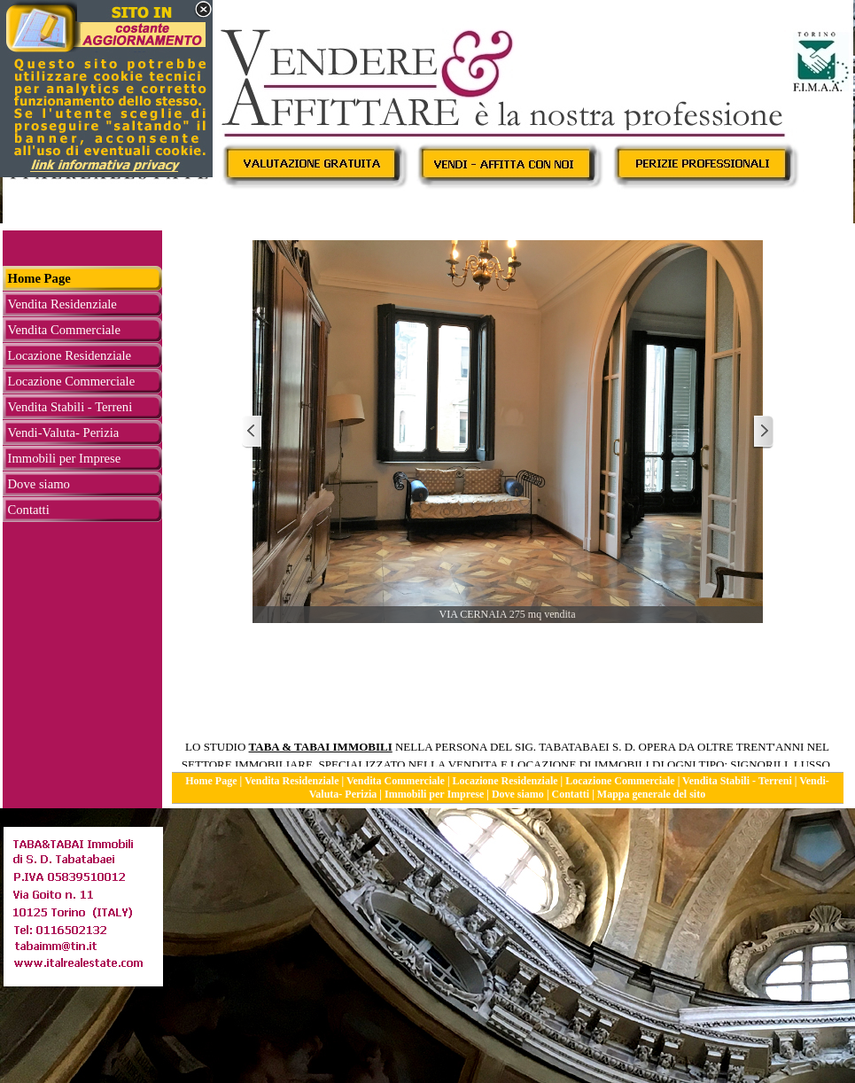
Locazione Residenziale (505, 781)
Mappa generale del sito (651, 794)
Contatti (571, 794)
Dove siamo (518, 794)
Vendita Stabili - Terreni (737, 781)
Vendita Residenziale (292, 781)
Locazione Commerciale (619, 781)
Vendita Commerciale (395, 781)
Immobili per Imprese (434, 794)
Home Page (211, 781)
